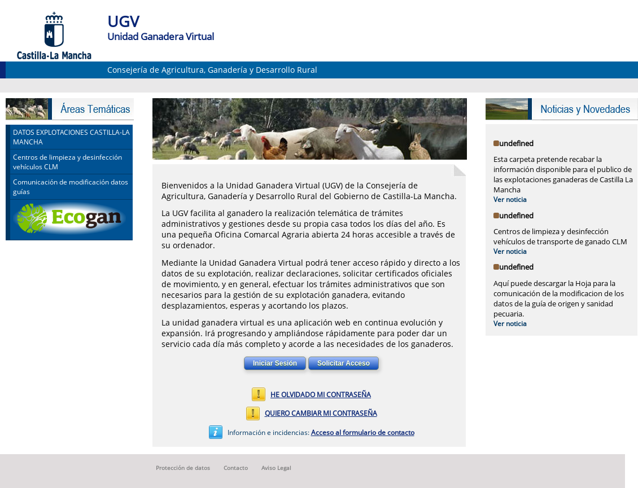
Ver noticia (510, 199)
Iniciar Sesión (275, 363)
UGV (123, 21)
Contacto (236, 468)
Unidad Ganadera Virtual (160, 36)
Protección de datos (183, 468)
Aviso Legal (276, 468)
